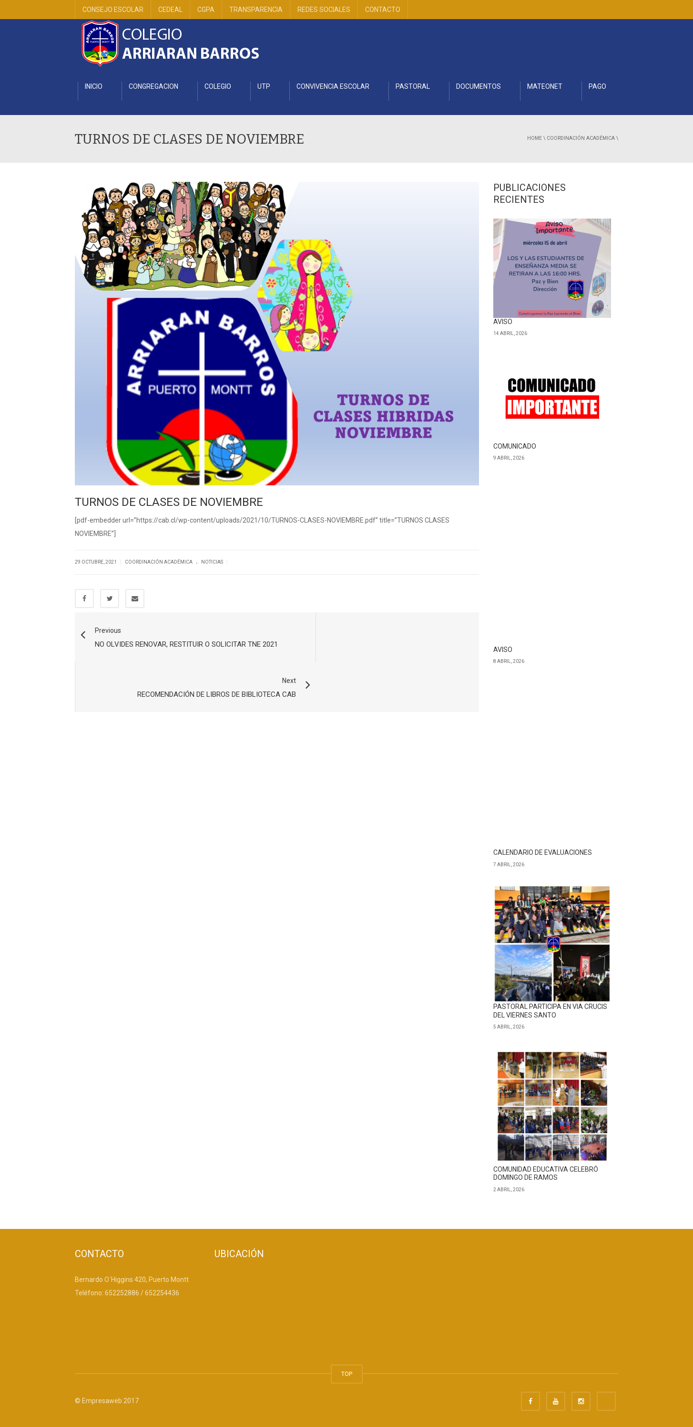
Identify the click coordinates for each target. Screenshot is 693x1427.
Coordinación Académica (581, 138)
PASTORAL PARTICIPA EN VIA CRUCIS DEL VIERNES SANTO (550, 1011)
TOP (346, 1373)
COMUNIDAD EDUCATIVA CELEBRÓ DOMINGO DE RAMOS (545, 1173)
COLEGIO (217, 86)
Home (534, 138)
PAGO (597, 86)
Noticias (212, 562)
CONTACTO (382, 9)
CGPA (205, 9)
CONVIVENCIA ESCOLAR (332, 86)
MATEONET (544, 86)
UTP (263, 86)
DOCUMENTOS (478, 86)
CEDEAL (170, 9)
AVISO (502, 321)
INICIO (93, 86)
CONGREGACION (153, 86)
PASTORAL (413, 86)
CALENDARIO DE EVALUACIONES (542, 852)
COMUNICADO (514, 446)
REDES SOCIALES (323, 9)
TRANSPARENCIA (256, 9)
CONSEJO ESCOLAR (112, 9)
